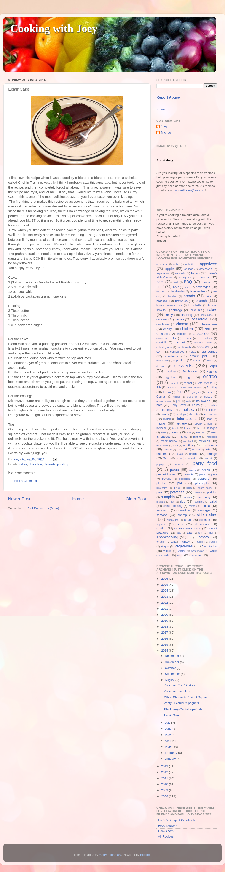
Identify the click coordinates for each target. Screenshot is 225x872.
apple (169, 269)
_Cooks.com (165, 831)
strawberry (201, 524)
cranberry (171, 356)
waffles (181, 551)
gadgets (196, 392)
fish (158, 387)
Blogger (145, 854)
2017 (165, 632)
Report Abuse (168, 97)
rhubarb (160, 501)
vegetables (184, 546)
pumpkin (168, 497)
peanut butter (165, 474)
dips (213, 366)
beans (206, 282)
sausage (204, 510)
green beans (163, 401)
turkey (186, 541)
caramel (161, 319)
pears (202, 474)
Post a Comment (25, 480)
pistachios (161, 488)
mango (183, 436)
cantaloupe (207, 315)
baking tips (185, 277)
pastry (192, 470)
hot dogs (181, 414)
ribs (172, 501)
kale (209, 423)
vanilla (213, 541)
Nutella (196, 449)
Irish (209, 419)
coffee (197, 342)
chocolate (35, 464)
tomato (203, 537)
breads (189, 296)
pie (179, 483)
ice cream (210, 414)
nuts (208, 449)
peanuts (188, 474)
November (172, 662)
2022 (165, 602)
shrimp (182, 515)
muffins (188, 445)
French (170, 387)
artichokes (205, 269)
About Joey (164, 160)
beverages (203, 287)
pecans (166, 478)
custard (197, 360)
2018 (165, 626)
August (170, 680)
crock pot (198, 356)
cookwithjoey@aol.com (189, 190)
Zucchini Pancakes (177, 691)
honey (165, 414)
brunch (201, 301)
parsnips (178, 464)
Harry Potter (178, 405)
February (171, 752)
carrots (179, 319)
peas (214, 474)
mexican (204, 441)
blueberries (197, 291)
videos (167, 551)
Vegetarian (209, 546)
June (168, 728)
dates (210, 360)
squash (161, 524)
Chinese (162, 333)
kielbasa (161, 428)
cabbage (177, 310)
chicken (186, 329)
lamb (199, 428)
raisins (188, 497)
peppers (203, 478)
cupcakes (179, 360)
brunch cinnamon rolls (169, 305)
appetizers (208, 264)
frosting (212, 387)
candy (169, 315)
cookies (203, 347)
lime (189, 432)
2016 (165, 638)
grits (188, 401)
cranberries (209, 351)
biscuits (160, 291)
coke (209, 342)
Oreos (166, 458)
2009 (165, 790)
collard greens (164, 347)
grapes (207, 396)
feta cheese (205, 383)
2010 (165, 784)
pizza (176, 488)
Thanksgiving (167, 537)
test (200, 532)
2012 (165, 772)
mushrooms (209, 445)
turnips (200, 541)
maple (197, 436)
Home (78, 498)
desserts (49, 464)
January (171, 758)
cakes (23, 464)
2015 (165, 644)
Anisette (189, 264)
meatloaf (188, 441)
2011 (165, 778)
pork (159, 492)
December (172, 655)
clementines (205, 338)
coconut (179, 342)
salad (213, 501)
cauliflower (162, 324)
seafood (161, 515)
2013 (165, 766)
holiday (188, 409)
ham (159, 405)
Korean (188, 428)
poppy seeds (205, 488)
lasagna (212, 428)
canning (186, 315)
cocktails (161, 342)
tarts (189, 532)
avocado (180, 273)
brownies (181, 301)
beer (176, 287)
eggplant (170, 377)
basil (175, 282)
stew (180, 524)
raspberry (203, 497)
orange (212, 454)
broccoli (161, 301)
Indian (167, 419)
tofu (190, 537)
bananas (204, 277)
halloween (203, 401)
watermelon (197, 551)
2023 (165, 596)
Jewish (198, 423)
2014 (165, 650)
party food (205, 463)
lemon (175, 432)
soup (187, 519)
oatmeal (161, 454)
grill (178, 401)
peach (205, 470)
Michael (166, 132)
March (169, 746)
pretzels (197, 492)
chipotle (181, 333)
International (187, 418)
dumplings (170, 371)
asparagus (162, 273)
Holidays (211, 409)
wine (180, 555)
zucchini (196, 555)
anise (176, 264)
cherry (167, 329)
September (173, 674)
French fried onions (190, 387)
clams (187, 338)
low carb (201, 432)
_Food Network (166, 825)
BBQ (188, 282)
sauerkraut (184, 510)
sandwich (162, 510)
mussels (167, 449)
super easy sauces (187, 528)
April (168, 740)
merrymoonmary (110, 854)
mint (175, 445)
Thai (210, 532)
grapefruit (192, 396)
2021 (165, 608)
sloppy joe (172, 519)
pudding (62, 464)
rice (182, 501)
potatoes (177, 492)
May (168, 734)
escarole (174, 383)
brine (209, 296)
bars (160, 282)
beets (187, 287)
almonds (161, 264)
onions (193, 454)
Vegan (165, 546)
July (168, 722)
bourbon (172, 296)
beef (160, 287)
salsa (206, 506)
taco (179, 532)
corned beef (177, 351)
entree (210, 376)
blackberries (177, 291)
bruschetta (194, 305)
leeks (163, 432)
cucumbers (162, 360)
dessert (161, 366)
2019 (165, 620)
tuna (174, 541)
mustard (182, 449)
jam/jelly (181, 423)
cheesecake (209, 324)
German (161, 396)
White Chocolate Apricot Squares (186, 697)
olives (180, 454)
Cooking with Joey (53, 28)
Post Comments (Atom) (43, 508)
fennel (188, 383)
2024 (165, 590)
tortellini (161, 541)
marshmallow (169, 441)
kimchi (175, 428)
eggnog (212, 371)
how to (194, 414)
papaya (160, 464)
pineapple (202, 483)
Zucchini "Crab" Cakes (179, 685)
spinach (204, 519)
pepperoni (184, 478)
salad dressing (172, 506)
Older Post (136, 498)
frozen (167, 392)
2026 (165, 578)
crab (193, 351)
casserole (199, 319)
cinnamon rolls (166, 338)
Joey (164, 126)
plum (189, 488)
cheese (182, 324)
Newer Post (19, 498)
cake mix (196, 310)
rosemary (199, 501)
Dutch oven (190, 371)
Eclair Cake (172, 715)
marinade (212, 436)
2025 (165, 584)
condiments (184, 347)
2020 (165, 614)
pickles (161, 483)
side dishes (207, 515)
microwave (162, 445)
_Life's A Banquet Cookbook (175, 820)
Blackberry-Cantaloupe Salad (184, 709)
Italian (161, 423)
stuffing (161, 528)
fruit (180, 392)
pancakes (192, 458)
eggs (188, 377)
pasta (174, 470)
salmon (193, 506)
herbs (196, 405)
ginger (176, 396)
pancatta (208, 458)
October (171, 668)
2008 (165, 796)
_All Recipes (165, 836)
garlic (209, 392)
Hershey (212, 405)
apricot (188, 269)
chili (207, 329)
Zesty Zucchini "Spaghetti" (182, 703)
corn (159, 351)
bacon (195, 273)
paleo (179, 458)
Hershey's (167, 409)
